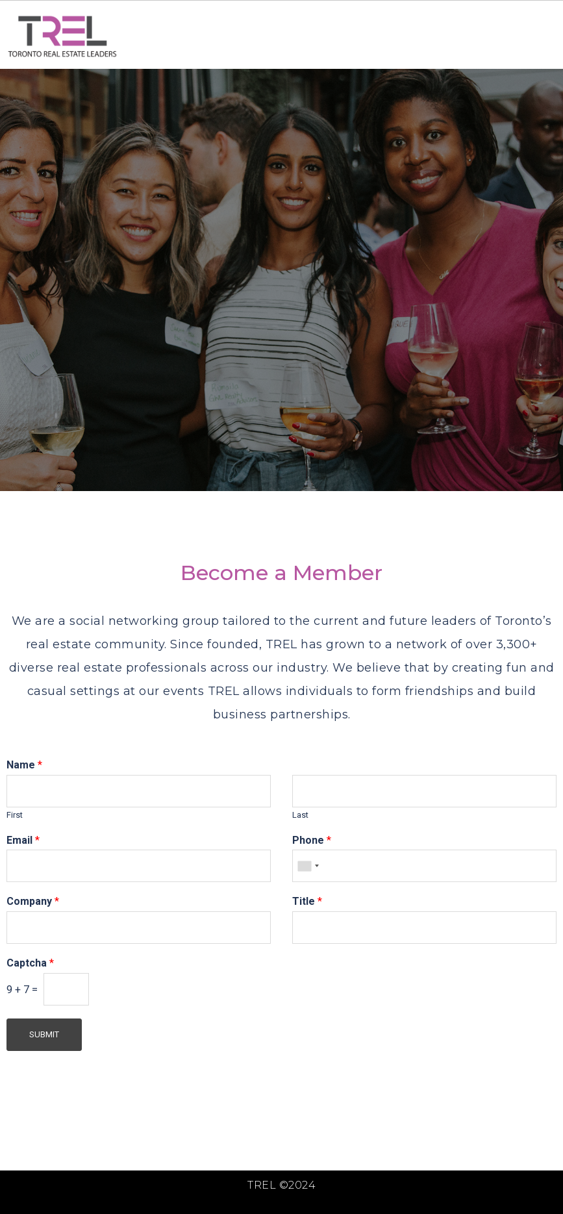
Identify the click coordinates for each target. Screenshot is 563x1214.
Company (32, 901)
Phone (311, 840)
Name (24, 765)
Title (307, 901)
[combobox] (308, 865)
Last (300, 815)
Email (23, 840)
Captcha (30, 963)
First (14, 815)
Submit (44, 1034)
